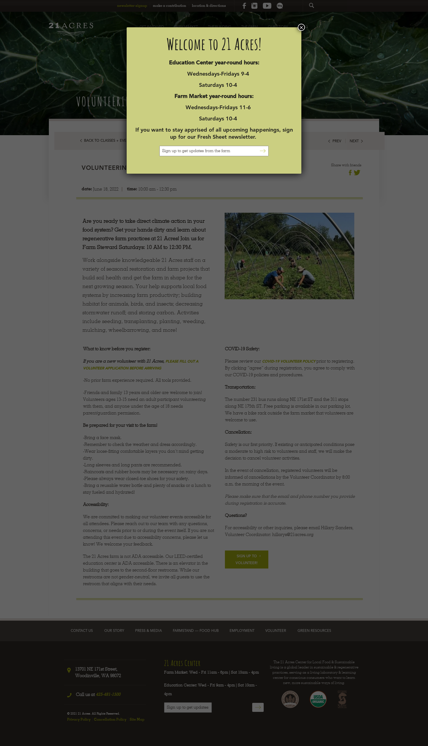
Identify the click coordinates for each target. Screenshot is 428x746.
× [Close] (301, 27)
